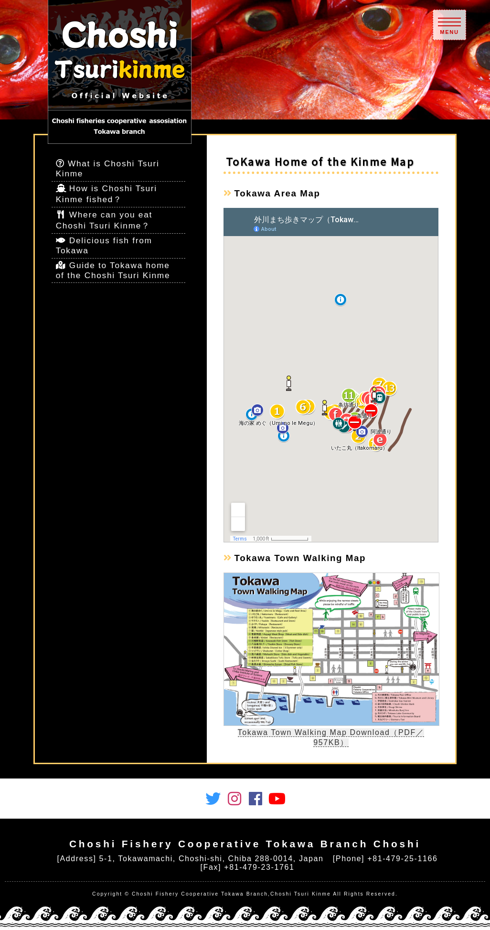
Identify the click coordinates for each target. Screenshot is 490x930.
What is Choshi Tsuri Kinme (108, 168)
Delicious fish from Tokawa (104, 245)
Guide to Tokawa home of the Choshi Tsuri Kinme (113, 270)
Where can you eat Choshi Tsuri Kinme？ (104, 220)
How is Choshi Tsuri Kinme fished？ (106, 194)
